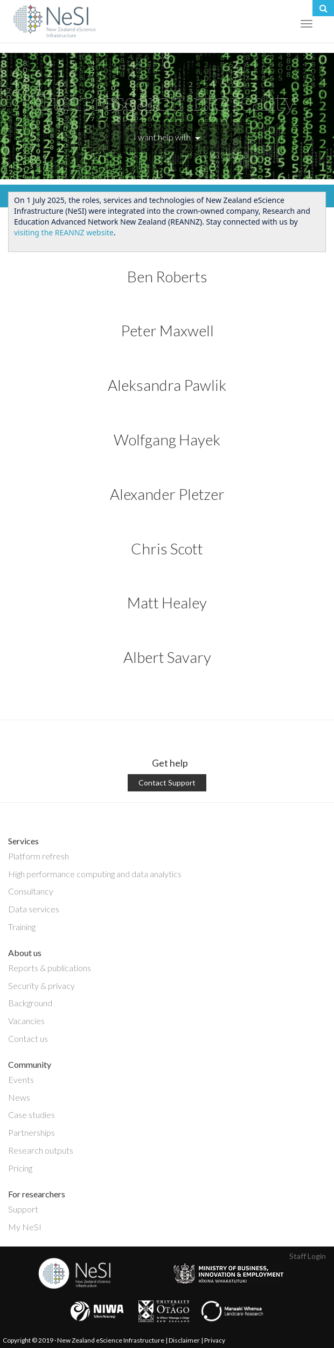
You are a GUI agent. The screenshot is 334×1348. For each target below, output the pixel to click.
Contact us (28, 1038)
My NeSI (24, 1227)
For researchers (36, 1194)
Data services (33, 909)
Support (23, 1209)
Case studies (31, 1114)
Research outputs (40, 1150)
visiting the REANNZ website (64, 232)
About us (24, 952)
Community (29, 1064)
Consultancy (30, 891)
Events (21, 1079)
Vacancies (26, 1020)
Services (23, 841)
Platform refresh (38, 856)
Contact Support (167, 782)
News (19, 1097)
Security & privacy (41, 985)
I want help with (167, 137)
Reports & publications (49, 968)
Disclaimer (184, 1340)
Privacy (214, 1340)
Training (22, 927)
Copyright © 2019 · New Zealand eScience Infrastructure (83, 1340)
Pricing (20, 1168)
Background (30, 1003)
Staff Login (307, 1256)
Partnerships (31, 1132)
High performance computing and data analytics (95, 874)
